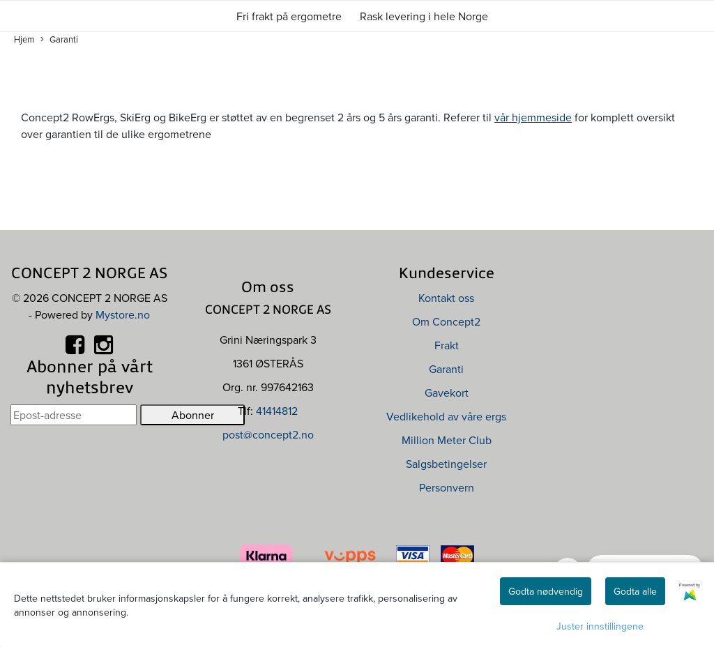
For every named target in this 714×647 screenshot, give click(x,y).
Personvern (446, 487)
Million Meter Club (447, 440)
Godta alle (635, 591)
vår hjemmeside (533, 117)
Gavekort (447, 392)
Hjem (24, 39)
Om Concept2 (446, 321)
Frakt (446, 345)
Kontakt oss (446, 297)
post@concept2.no (268, 434)
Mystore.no (123, 314)
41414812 (277, 410)
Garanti (59, 39)
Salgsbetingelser (446, 463)
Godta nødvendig (545, 591)
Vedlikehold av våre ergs (446, 416)
